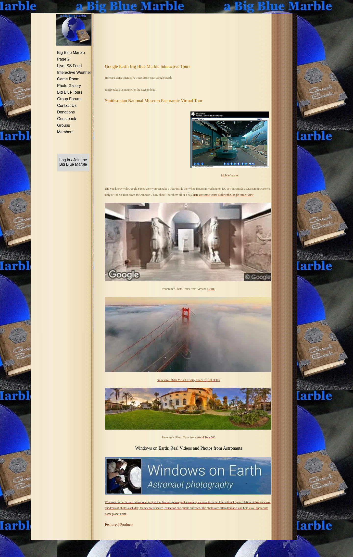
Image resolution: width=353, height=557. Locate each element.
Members (65, 132)
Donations (66, 112)
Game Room (68, 79)
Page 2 (63, 59)
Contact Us (66, 105)
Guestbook (66, 119)
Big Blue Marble (71, 52)
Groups (63, 125)
